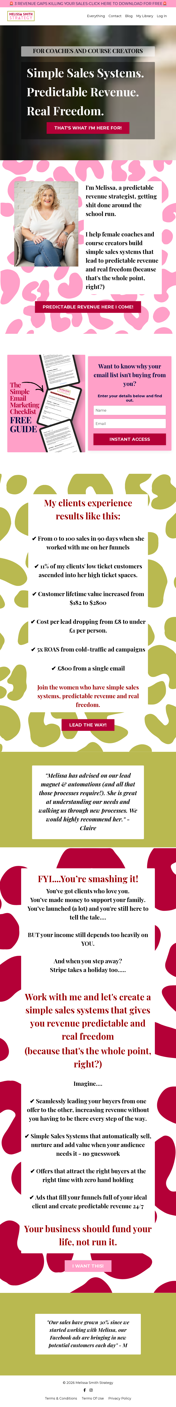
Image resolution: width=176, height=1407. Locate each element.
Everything (96, 16)
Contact (115, 16)
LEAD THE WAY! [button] (88, 725)
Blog (129, 16)
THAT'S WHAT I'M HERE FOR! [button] (88, 128)
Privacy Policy (119, 1398)
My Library (144, 16)
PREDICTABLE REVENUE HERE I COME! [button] (88, 307)
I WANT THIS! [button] (88, 1266)
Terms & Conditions (61, 1398)
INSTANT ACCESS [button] (129, 439)
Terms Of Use (93, 1398)
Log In (162, 16)
